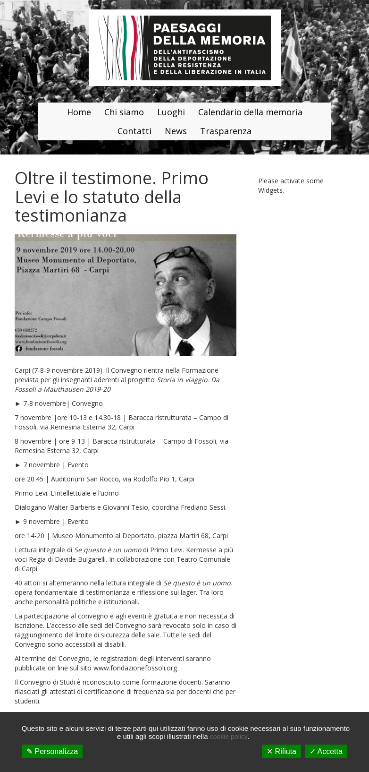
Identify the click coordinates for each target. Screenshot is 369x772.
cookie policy (229, 736)
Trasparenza (226, 131)
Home (79, 112)
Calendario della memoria (250, 112)
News (176, 131)
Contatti (134, 131)
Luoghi (171, 112)
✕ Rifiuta (281, 751)
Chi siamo (124, 112)
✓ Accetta (326, 751)
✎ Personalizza (52, 751)
